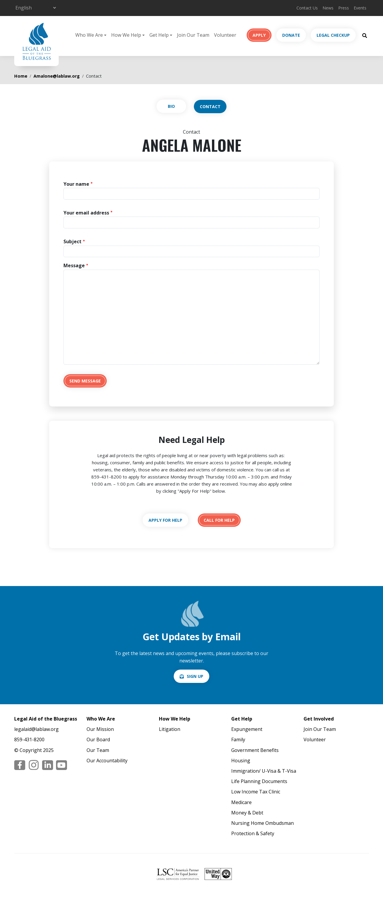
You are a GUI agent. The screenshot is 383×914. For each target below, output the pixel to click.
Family (238, 739)
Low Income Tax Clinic (255, 791)
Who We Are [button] (89, 35)
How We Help (174, 718)
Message (74, 265)
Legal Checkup (333, 35)
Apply (259, 35)
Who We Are (101, 718)
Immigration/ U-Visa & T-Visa (263, 771)
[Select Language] (35, 7)
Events (360, 8)
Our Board (98, 739)
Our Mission (100, 729)
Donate (291, 35)
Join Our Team (193, 35)
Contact (210, 106)
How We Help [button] (126, 35)
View (171, 106)
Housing (240, 760)
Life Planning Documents (259, 781)
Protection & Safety (252, 833)
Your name (76, 184)
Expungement (246, 729)
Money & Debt (247, 812)
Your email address (86, 212)
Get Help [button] (159, 35)
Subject (72, 241)
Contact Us (307, 8)
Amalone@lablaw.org (56, 76)
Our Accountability (107, 760)
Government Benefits (255, 750)
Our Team (98, 750)
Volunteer (225, 35)
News (328, 8)
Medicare (241, 802)
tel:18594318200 (219, 520)
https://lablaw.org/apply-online (165, 520)
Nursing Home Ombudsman (262, 823)
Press (343, 8)
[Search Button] (364, 35)
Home (20, 76)
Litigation (169, 729)
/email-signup (191, 676)
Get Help (241, 718)
